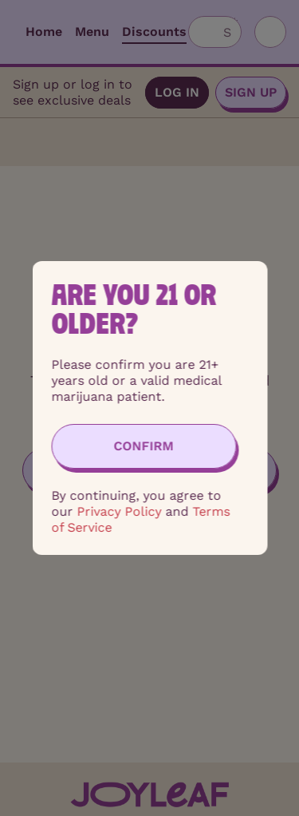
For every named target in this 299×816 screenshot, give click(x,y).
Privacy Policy (119, 511)
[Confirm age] (143, 446)
